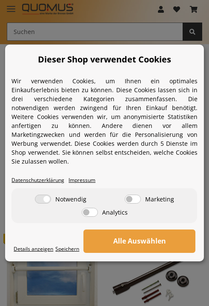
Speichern (67, 248)
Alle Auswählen (139, 241)
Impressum (82, 179)
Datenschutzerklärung (37, 179)
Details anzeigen (33, 248)
